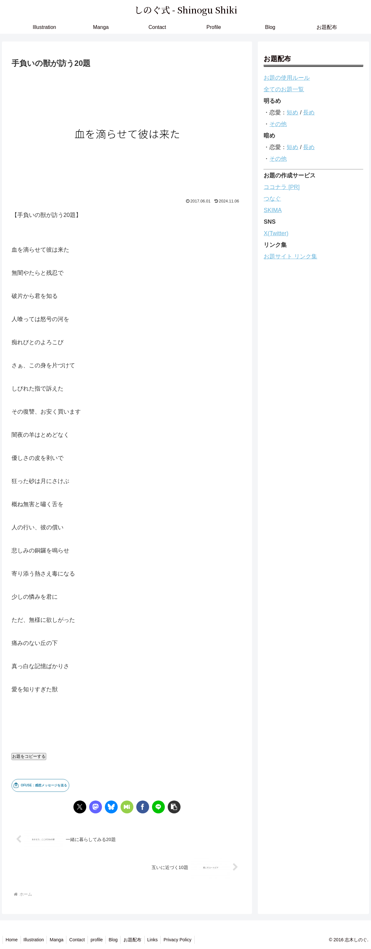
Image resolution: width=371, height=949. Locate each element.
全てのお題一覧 (284, 89)
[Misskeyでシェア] (127, 807)
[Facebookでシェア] (142, 807)
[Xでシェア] (79, 807)
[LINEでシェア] (158, 807)
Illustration (35, 939)
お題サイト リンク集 (290, 256)
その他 (278, 124)
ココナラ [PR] (281, 187)
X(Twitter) (276, 233)
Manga (59, 939)
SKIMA (273, 210)
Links (159, 939)
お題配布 (138, 939)
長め (309, 112)
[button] (174, 807)
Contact (80, 939)
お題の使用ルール (287, 78)
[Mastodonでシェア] (95, 807)
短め (292, 112)
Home (12, 939)
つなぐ (272, 198)
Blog (118, 939)
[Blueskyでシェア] (111, 807)
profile (101, 939)
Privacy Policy (185, 939)
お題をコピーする (29, 756)
